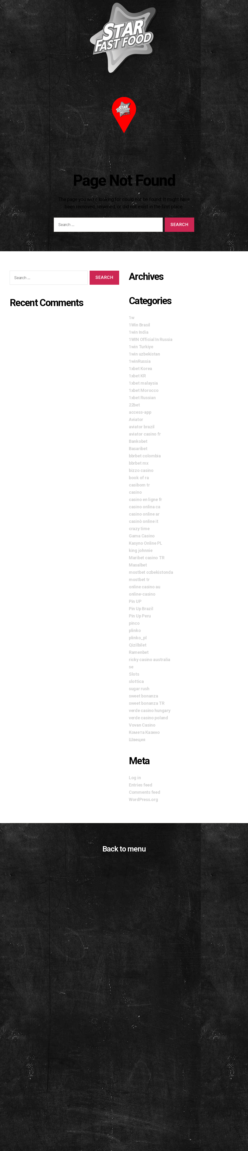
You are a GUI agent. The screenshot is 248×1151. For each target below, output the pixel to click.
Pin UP (135, 601)
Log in (135, 777)
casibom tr (139, 484)
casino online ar (144, 514)
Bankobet (138, 441)
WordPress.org (143, 799)
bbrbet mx (138, 463)
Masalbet (138, 564)
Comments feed (144, 792)
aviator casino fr (145, 434)
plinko (135, 630)
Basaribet (138, 448)
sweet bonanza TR (146, 703)
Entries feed (140, 784)
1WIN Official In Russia (150, 339)
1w (131, 317)
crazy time (139, 528)
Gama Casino (142, 535)
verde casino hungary (149, 710)
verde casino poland (148, 717)
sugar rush (139, 688)
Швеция (137, 739)
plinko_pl (138, 637)
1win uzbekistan (144, 354)
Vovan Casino (142, 725)
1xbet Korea (140, 368)
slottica (136, 681)
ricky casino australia (149, 659)
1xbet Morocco (144, 390)
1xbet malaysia (143, 383)
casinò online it (143, 521)
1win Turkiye (141, 346)
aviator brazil (142, 426)
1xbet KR (137, 375)
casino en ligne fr (145, 499)
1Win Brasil (139, 324)
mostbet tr (139, 579)
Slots (134, 674)
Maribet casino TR (146, 557)
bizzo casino (141, 470)
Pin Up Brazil (141, 608)
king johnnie (141, 550)
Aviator (136, 419)
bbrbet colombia (145, 455)
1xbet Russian (142, 397)
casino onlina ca (144, 506)
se (131, 666)
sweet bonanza (143, 695)
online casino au (144, 586)
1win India (138, 332)
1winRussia (139, 361)
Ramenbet (139, 652)
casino (135, 492)
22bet (134, 404)
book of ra (139, 477)
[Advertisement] (124, 1095)
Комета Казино (144, 732)
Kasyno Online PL (145, 543)
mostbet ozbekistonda (151, 572)
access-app (140, 412)
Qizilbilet (137, 645)
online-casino (142, 594)
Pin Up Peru (140, 615)
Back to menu (124, 848)
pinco (134, 623)
